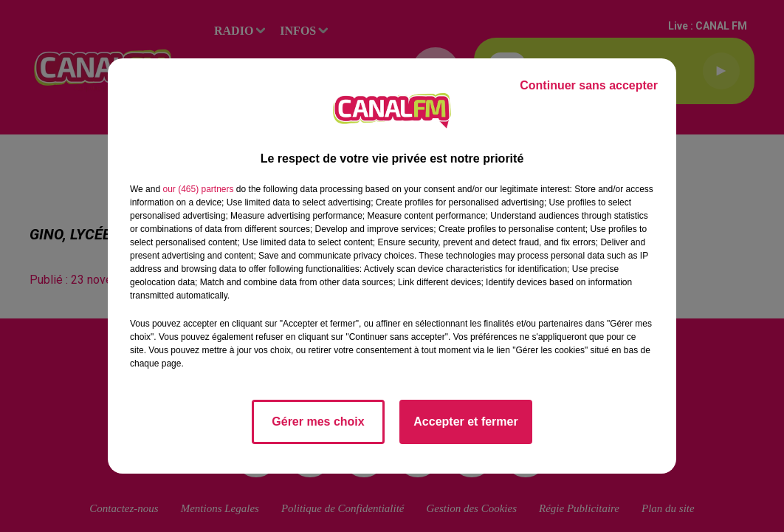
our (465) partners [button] (197, 189)
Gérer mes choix (318, 421)
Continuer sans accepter (589, 85)
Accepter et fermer (465, 421)
